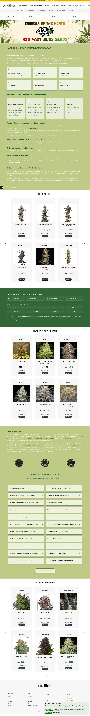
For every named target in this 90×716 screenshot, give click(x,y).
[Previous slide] (9, 246)
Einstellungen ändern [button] (56, 712)
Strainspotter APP (31, 702)
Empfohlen (63, 5)
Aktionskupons (30, 700)
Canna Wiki (71, 5)
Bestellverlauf (49, 699)
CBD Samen (51, 11)
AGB (28, 706)
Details (22, 238)
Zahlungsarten (10, 702)
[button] (43, 288)
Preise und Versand (11, 700)
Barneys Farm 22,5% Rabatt (39, 0)
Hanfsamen (19, 11)
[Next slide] (80, 246)
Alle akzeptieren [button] (48, 712)
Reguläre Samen (61, 11)
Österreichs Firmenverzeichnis (72, 701)
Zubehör (71, 11)
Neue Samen (55, 5)
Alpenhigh (68, 699)
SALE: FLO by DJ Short (52, 0)
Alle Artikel (10, 704)
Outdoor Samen (41, 11)
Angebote (47, 5)
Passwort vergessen (50, 701)
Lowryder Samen (30, 11)
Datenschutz (30, 704)
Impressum (10, 706)
